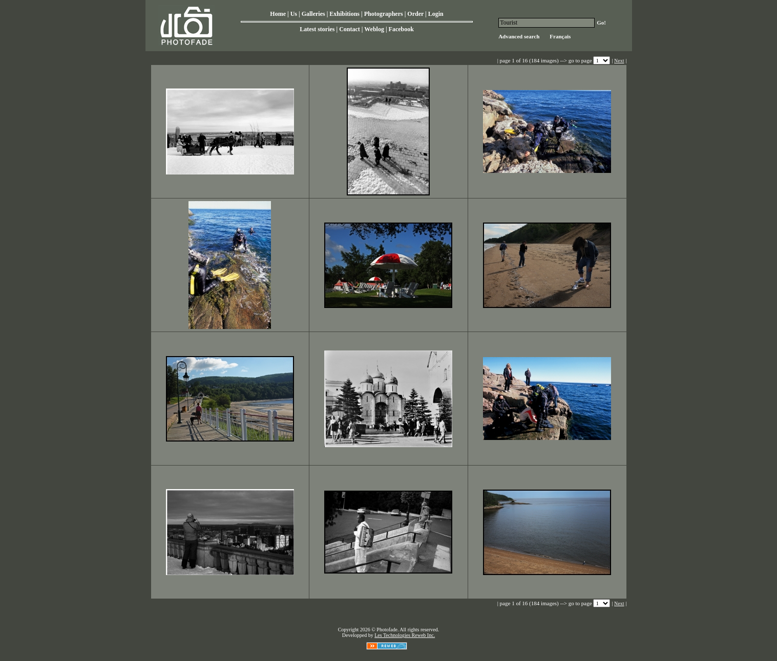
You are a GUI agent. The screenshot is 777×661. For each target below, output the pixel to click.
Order (415, 13)
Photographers (383, 13)
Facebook (401, 29)
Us (293, 13)
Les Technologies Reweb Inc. (404, 635)
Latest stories (317, 29)
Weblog (374, 29)
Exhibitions (344, 13)
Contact (349, 29)
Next (619, 60)
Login (436, 13)
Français (560, 36)
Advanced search (518, 36)
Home (278, 13)
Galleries (313, 13)
